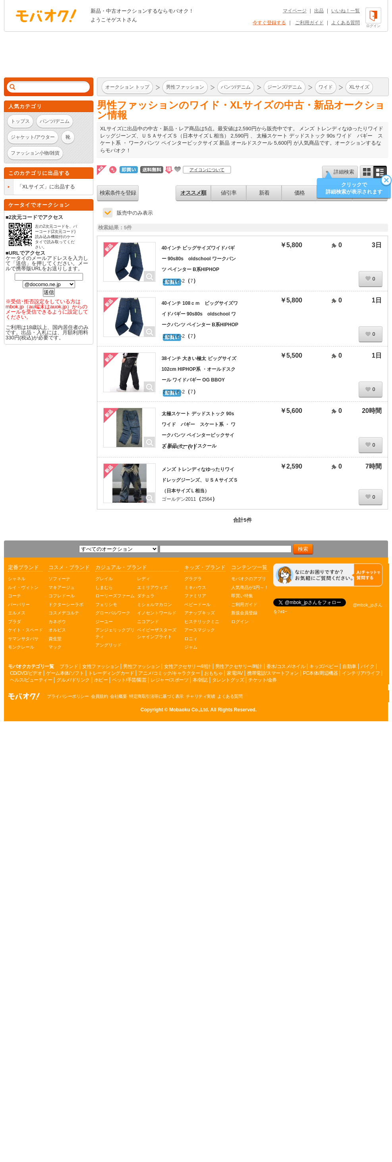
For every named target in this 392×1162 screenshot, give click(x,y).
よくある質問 (345, 22)
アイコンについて (206, 169)
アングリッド (108, 645)
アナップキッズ (199, 612)
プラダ (14, 621)
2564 (206, 499)
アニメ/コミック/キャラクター (169, 673)
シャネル (16, 578)
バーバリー (19, 604)
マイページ (295, 11)
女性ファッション (100, 666)
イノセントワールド (156, 612)
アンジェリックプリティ (115, 633)
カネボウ (57, 621)
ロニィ (190, 638)
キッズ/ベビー (323, 666)
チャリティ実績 (200, 696)
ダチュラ (145, 595)
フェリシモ (106, 604)
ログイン (240, 621)
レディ (143, 578)
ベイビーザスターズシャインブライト (156, 633)
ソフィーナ (59, 578)
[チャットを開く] (327, 575)
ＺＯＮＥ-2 (173, 281)
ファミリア (195, 595)
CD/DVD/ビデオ (26, 673)
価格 (299, 193)
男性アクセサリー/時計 (238, 666)
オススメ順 (193, 193)
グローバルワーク (112, 612)
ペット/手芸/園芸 (129, 680)
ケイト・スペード (25, 629)
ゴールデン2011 (179, 499)
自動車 (349, 666)
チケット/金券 (262, 680)
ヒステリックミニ (201, 621)
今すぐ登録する (269, 22)
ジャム (190, 647)
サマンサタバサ (23, 638)
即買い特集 (242, 595)
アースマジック (199, 629)
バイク (368, 666)
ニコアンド (148, 621)
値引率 (228, 193)
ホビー (101, 680)
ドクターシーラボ (65, 604)
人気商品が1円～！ (249, 587)
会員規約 (99, 696)
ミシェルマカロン (154, 604)
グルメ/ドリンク (72, 680)
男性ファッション (141, 666)
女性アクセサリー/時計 (187, 666)
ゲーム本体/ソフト (65, 673)
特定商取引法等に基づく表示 (156, 696)
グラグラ (193, 578)
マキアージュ (61, 587)
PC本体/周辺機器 (320, 673)
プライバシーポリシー (68, 696)
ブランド (69, 666)
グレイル (104, 578)
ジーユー (104, 621)
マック (55, 647)
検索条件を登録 (118, 193)
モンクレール (21, 647)
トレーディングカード (111, 673)
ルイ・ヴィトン (23, 587)
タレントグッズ (228, 680)
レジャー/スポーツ (169, 680)
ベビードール (197, 604)
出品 (319, 11)
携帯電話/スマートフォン (272, 673)
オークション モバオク (46, 15)
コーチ (14, 595)
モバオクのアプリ (248, 578)
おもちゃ (213, 673)
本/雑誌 (200, 680)
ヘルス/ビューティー (31, 680)
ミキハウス (195, 587)
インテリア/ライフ (361, 673)
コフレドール (61, 595)
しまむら (104, 587)
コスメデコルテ (63, 612)
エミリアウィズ (152, 587)
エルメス (16, 612)
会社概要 (118, 696)
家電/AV (235, 673)
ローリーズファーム (115, 595)
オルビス (57, 629)
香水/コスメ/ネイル (285, 666)
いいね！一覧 (345, 11)
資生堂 (55, 638)
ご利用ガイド (309, 22)
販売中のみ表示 (135, 212)
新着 (264, 193)
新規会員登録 (244, 612)
